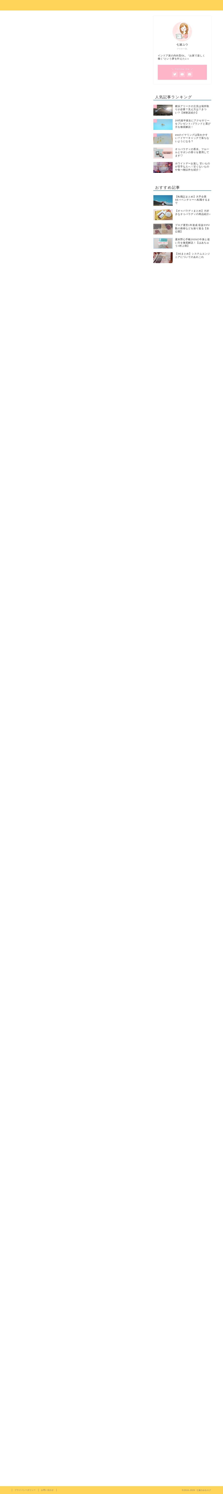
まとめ (40, 293)
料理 (65, 1379)
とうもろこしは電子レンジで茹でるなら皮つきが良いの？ (72, 260)
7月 (22, 1379)
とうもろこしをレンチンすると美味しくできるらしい (69, 250)
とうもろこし (43, 1379)
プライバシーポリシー (25, 1490)
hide (89, 238)
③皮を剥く (48, 280)
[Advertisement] (78, 202)
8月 (31, 1379)
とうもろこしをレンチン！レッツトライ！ (62, 266)
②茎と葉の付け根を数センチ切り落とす (65, 275)
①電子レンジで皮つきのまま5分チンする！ (67, 271)
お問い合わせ (47, 1490)
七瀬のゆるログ (111, 5)
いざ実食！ (48, 284)
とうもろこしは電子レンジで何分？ (58, 255)
